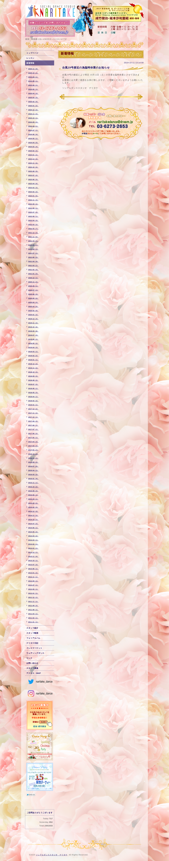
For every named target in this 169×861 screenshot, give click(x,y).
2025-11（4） (33, 69)
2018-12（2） (33, 364)
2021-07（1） (33, 253)
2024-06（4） (33, 134)
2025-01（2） (33, 106)
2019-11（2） (33, 323)
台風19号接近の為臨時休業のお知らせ (86, 67)
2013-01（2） (33, 573)
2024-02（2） (33, 151)
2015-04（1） (33, 499)
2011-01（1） (33, 622)
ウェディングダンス (35, 653)
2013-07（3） (33, 564)
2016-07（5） (33, 466)
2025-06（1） (33, 85)
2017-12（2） (33, 409)
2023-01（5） (33, 196)
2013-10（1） (33, 560)
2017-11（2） (33, 413)
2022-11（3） (33, 200)
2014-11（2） (33, 515)
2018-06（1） (33, 388)
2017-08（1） (33, 425)
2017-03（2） (33, 446)
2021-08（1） (33, 249)
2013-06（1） (33, 569)
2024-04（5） (33, 142)
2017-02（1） (33, 450)
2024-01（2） (33, 155)
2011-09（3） (33, 605)
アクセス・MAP (33, 673)
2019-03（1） (33, 351)
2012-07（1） (33, 585)
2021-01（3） (33, 274)
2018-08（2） (33, 380)
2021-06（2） (33, 257)
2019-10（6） (33, 327)
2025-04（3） (33, 93)
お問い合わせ (32, 663)
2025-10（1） (33, 73)
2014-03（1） (33, 540)
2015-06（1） (33, 495)
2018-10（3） (33, 372)
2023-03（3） (33, 187)
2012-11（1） (33, 577)
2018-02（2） (33, 401)
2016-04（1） (33, 470)
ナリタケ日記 (32, 643)
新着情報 (30, 63)
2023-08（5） (33, 171)
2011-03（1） (33, 614)
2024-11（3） (33, 114)
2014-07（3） (33, 523)
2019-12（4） (33, 319)
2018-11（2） (33, 368)
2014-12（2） (33, 511)
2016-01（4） (33, 478)
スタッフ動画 (32, 633)
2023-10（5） (33, 167)
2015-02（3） (33, 507)
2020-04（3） (33, 302)
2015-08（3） (33, 491)
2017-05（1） (33, 437)
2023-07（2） (33, 175)
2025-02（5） (33, 101)
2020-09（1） (33, 286)
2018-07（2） (33, 384)
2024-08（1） (33, 126)
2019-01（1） (33, 360)
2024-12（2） (33, 110)
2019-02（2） (33, 355)
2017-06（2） (33, 433)
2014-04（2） (33, 536)
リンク (29, 658)
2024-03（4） (33, 147)
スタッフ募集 (32, 668)
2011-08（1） (33, 610)
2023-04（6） (33, 183)
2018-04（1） (33, 396)
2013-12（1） (33, 552)
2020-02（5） (33, 310)
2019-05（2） (33, 343)
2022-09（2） (33, 204)
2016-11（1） (33, 458)
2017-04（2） (33, 442)
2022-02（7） (33, 228)
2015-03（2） (33, 503)
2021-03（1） (33, 265)
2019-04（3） (33, 347)
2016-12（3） (33, 454)
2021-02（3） (33, 269)
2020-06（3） (33, 294)
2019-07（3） (33, 335)
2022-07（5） (33, 212)
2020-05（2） (33, 298)
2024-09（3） (33, 122)
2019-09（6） (33, 331)
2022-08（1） (33, 208)
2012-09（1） (33, 581)
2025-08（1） (33, 81)
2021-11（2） (33, 237)
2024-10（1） (33, 118)
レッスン (30, 58)
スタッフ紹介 (32, 628)
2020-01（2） (33, 315)
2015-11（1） (33, 483)
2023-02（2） (33, 192)
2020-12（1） (33, 278)
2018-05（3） (33, 392)
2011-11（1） (33, 601)
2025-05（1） (33, 89)
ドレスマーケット (34, 648)
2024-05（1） (33, 138)
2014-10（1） (33, 519)
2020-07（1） (33, 290)
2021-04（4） (33, 261)
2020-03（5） (33, 306)
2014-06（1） (33, 528)
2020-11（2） (33, 282)
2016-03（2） (33, 474)
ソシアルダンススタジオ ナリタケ (51, 855)
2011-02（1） (33, 618)
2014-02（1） (33, 544)
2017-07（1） (33, 429)
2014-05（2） (33, 532)
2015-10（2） (33, 487)
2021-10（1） (33, 241)
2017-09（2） (33, 421)
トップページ (32, 53)
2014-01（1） (33, 548)
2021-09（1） (33, 245)
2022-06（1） (33, 216)
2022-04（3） (33, 220)
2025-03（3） (33, 97)
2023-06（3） (33, 179)
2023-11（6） (33, 163)
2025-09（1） (33, 77)
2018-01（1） (33, 405)
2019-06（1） (33, 339)
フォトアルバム (33, 638)
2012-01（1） (33, 593)
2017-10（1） (33, 417)
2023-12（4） (33, 159)
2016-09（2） (33, 462)
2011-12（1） (33, 597)
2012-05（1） (33, 589)
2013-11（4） (33, 556)
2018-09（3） (33, 376)
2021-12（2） (33, 233)
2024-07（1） (33, 130)
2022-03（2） (33, 224)
